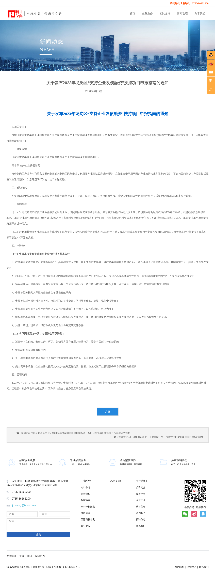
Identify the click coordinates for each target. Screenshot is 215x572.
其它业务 (85, 525)
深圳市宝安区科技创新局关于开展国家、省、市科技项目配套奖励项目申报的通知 (161, 437)
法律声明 (191, 567)
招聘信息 (140, 519)
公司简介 (140, 487)
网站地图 (179, 567)
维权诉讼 (85, 513)
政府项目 (85, 500)
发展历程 (140, 493)
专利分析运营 (88, 506)
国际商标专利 (88, 519)
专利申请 (85, 487)
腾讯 (29, 556)
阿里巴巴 (40, 556)
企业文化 (140, 500)
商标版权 (85, 493)
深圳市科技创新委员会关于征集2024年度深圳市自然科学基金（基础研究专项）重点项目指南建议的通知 (75, 433)
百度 (21, 556)
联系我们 (140, 525)
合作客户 (140, 513)
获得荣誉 (140, 506)
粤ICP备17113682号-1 (68, 567)
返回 (108, 411)
